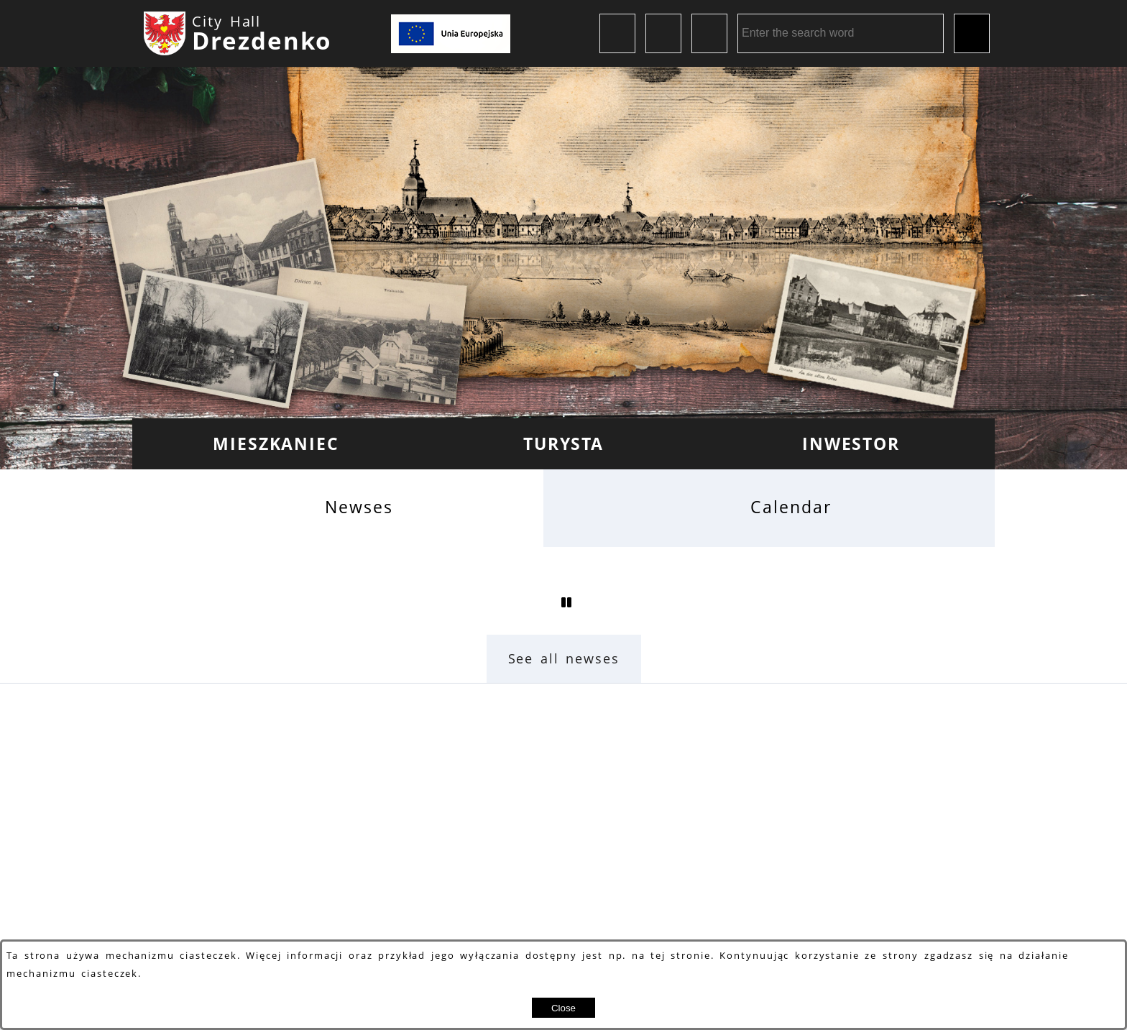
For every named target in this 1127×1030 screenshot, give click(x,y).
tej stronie (680, 955)
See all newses (564, 658)
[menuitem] (276, 443)
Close (563, 1008)
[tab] (337, 507)
